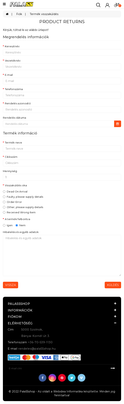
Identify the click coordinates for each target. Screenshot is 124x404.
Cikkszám (11, 156)
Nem (20, 225)
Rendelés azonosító (18, 103)
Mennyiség (10, 171)
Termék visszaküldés (44, 14)
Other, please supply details (23, 207)
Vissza (10, 285)
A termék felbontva (17, 219)
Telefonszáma (14, 89)
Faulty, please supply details (23, 196)
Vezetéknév (13, 60)
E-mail (9, 74)
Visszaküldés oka (16, 185)
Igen (8, 225)
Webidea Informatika (68, 391)
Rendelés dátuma (14, 117)
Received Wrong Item (19, 212)
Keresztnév (12, 46)
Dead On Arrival (15, 191)
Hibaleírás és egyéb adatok (21, 232)
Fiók (19, 14)
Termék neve (13, 142)
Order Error (12, 201)
